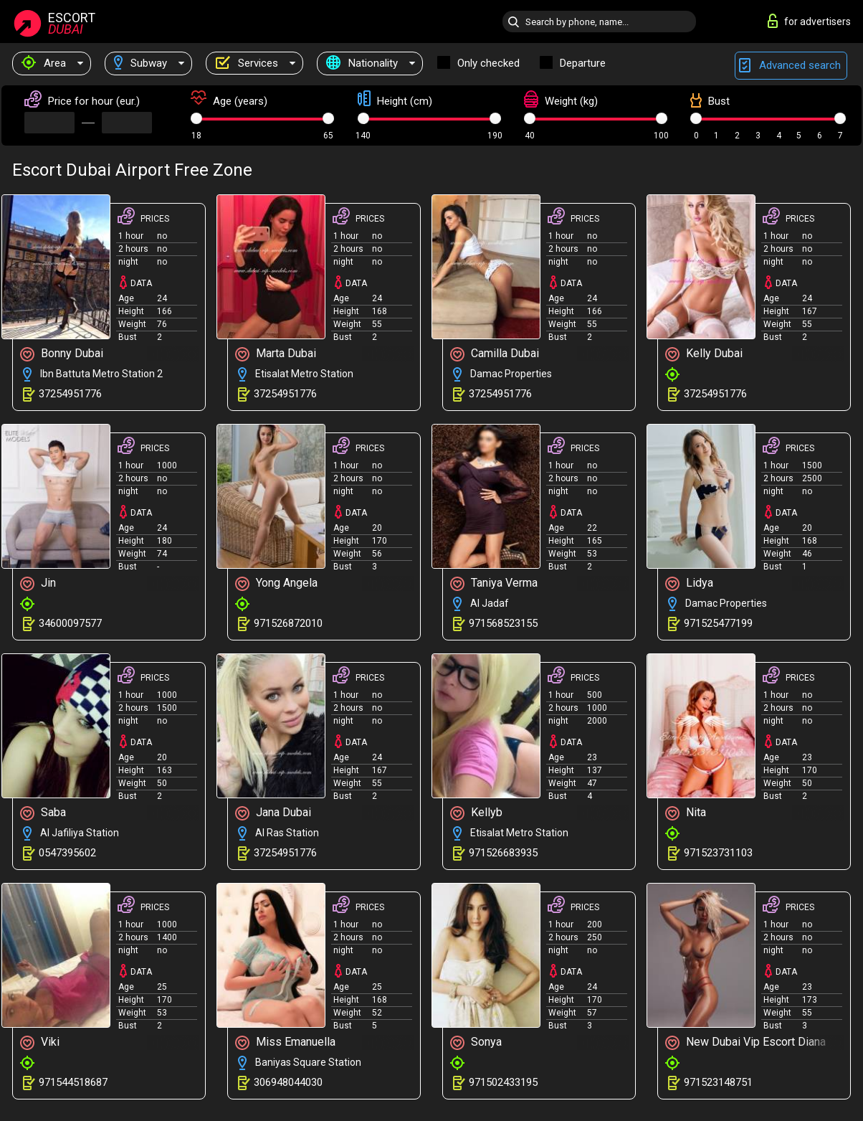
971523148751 (718, 1082)
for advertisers (809, 21)
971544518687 (73, 1082)
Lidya (689, 583)
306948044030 (288, 1082)
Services (246, 63)
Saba (43, 812)
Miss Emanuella (285, 1042)
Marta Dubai (275, 353)
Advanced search (791, 65)
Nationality (362, 63)
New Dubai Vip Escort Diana (745, 1042)
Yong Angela (276, 583)
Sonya (476, 1042)
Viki (39, 1042)
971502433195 (503, 1082)
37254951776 (70, 393)
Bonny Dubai (61, 353)
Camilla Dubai (494, 353)
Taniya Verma (494, 583)
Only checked (488, 63)
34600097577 (70, 623)
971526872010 (288, 623)
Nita (685, 812)
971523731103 (718, 852)
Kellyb (476, 812)
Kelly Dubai (704, 353)
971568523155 (503, 623)
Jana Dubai (273, 812)
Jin (38, 583)
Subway (140, 63)
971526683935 (503, 852)
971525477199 (718, 623)
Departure (583, 63)
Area (44, 63)
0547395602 (67, 852)
